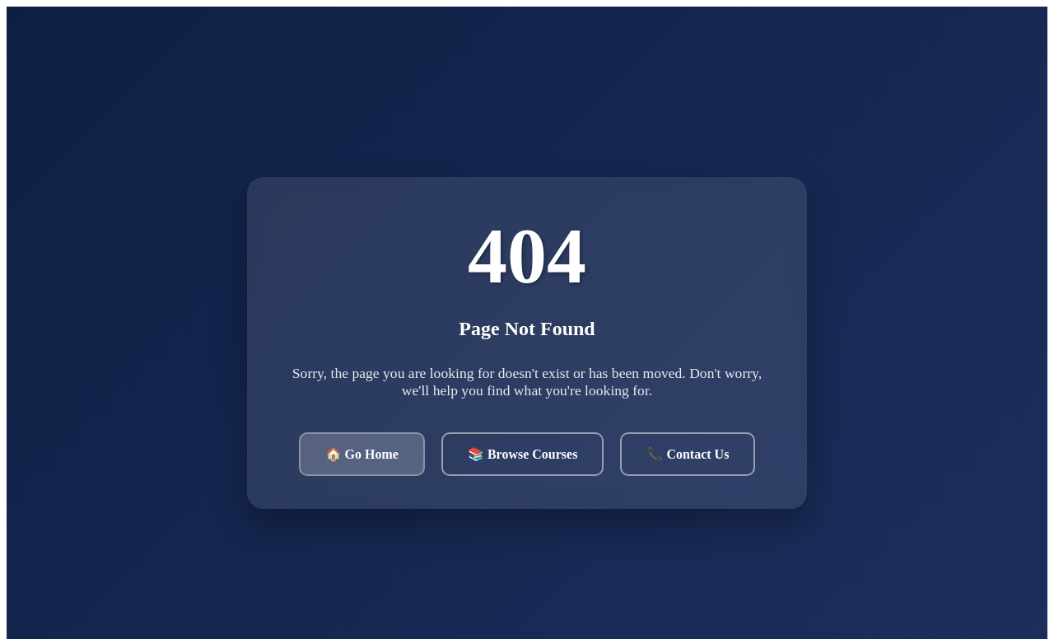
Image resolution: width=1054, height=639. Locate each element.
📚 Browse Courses (522, 454)
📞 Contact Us (687, 454)
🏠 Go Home (362, 454)
